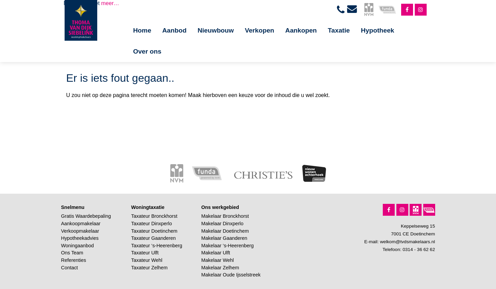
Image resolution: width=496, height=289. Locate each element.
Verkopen (259, 30)
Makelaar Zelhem (220, 267)
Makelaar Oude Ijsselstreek (230, 274)
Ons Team (72, 252)
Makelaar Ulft (215, 252)
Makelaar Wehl (217, 260)
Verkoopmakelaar (80, 231)
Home (142, 30)
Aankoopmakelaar (81, 223)
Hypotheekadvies (80, 238)
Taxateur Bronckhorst (154, 216)
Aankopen (301, 30)
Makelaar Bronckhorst (225, 216)
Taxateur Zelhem (149, 267)
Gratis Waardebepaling (86, 216)
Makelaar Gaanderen (224, 238)
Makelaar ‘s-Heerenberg (227, 245)
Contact (69, 267)
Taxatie (339, 30)
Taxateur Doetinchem (154, 231)
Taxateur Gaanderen (153, 238)
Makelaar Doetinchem (225, 231)
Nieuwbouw (216, 30)
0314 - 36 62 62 (419, 249)
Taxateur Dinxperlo (151, 223)
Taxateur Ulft (145, 252)
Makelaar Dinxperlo (222, 223)
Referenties (73, 260)
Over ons (147, 51)
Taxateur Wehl (147, 260)
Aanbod (174, 30)
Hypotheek (377, 30)
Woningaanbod (77, 245)
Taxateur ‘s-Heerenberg (156, 245)
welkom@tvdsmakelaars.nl (407, 241)
